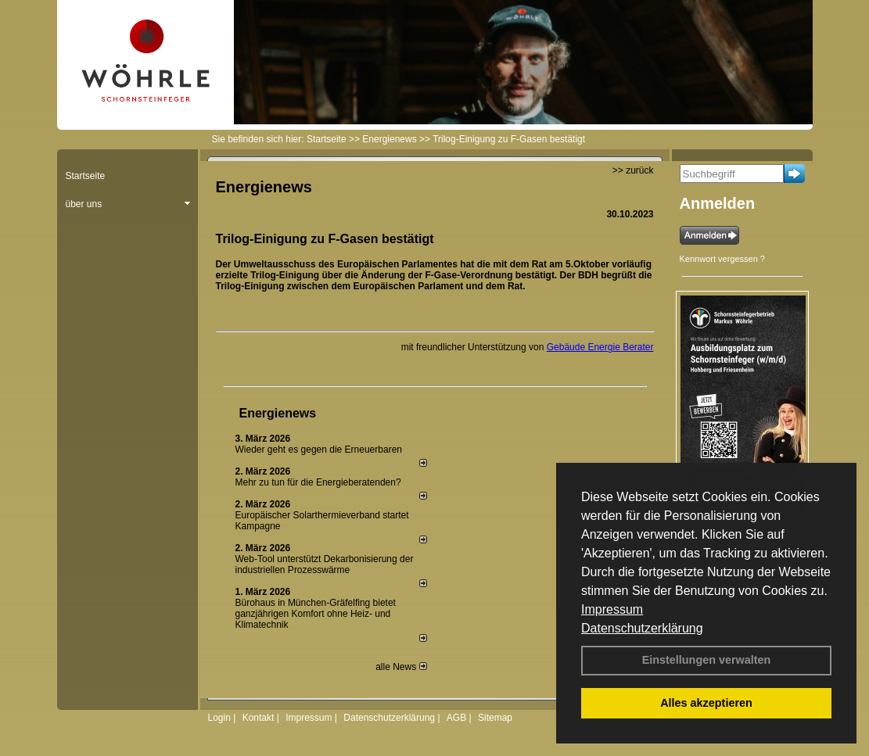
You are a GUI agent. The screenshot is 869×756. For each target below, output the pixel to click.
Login (219, 717)
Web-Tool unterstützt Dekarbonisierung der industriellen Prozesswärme (324, 564)
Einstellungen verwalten (706, 660)
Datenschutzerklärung (642, 628)
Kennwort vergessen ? (722, 258)
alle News (400, 666)
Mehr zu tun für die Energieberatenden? (318, 482)
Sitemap (495, 717)
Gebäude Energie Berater (600, 347)
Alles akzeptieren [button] (706, 703)
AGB (456, 717)
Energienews (278, 413)
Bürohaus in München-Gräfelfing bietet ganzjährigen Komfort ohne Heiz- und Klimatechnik (315, 613)
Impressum (612, 609)
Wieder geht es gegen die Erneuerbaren (318, 449)
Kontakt (258, 717)
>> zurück (633, 170)
